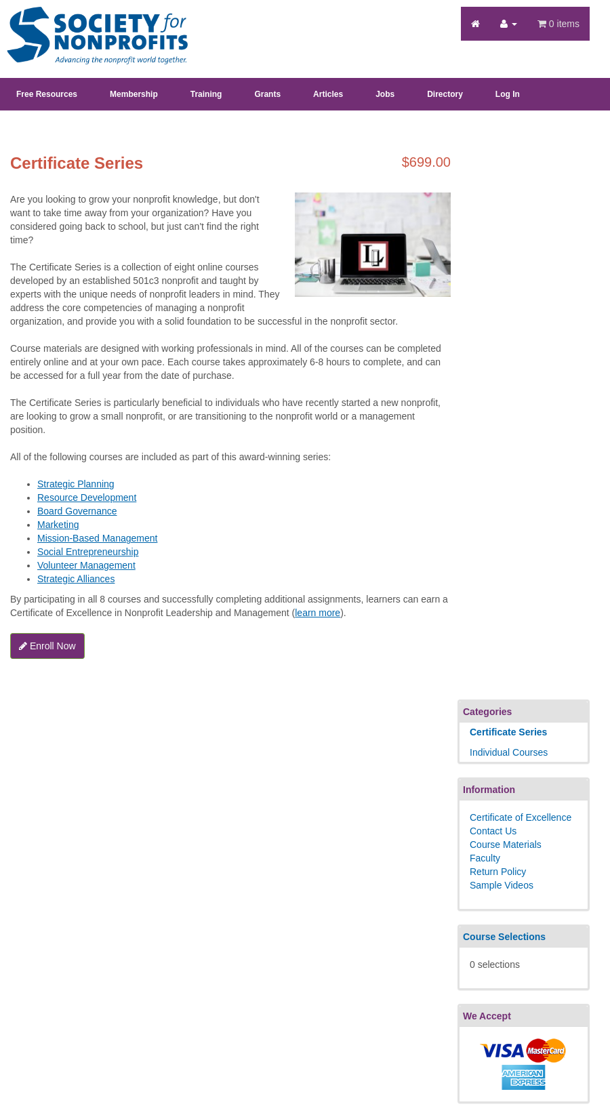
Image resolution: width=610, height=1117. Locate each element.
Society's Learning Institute (90, 24)
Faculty (485, 858)
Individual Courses (509, 752)
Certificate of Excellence (520, 817)
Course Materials (506, 844)
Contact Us (493, 831)
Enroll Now (47, 646)
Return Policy (498, 871)
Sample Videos (501, 885)
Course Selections (504, 936)
